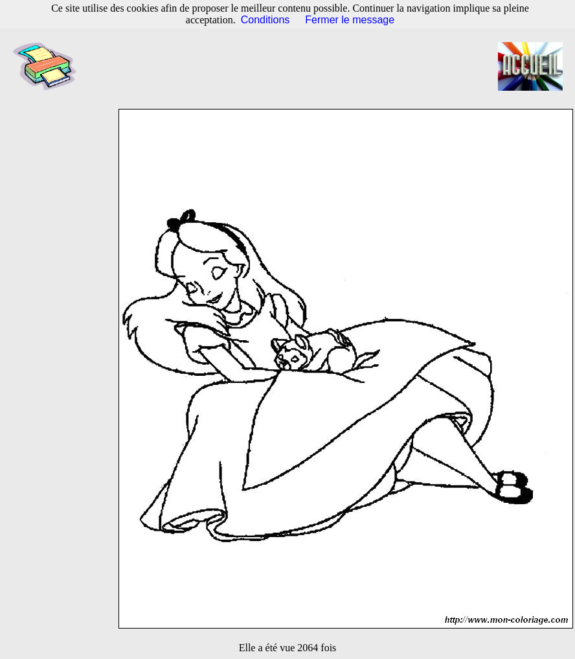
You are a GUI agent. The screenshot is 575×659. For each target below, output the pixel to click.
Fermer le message (349, 19)
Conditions (265, 19)
